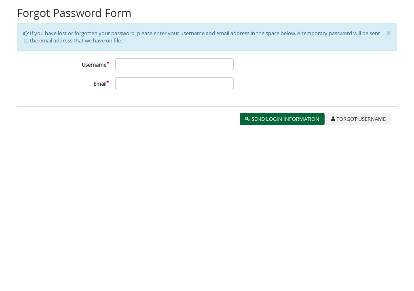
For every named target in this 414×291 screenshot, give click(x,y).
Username (94, 64)
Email (99, 83)
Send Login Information (282, 118)
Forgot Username (358, 118)
